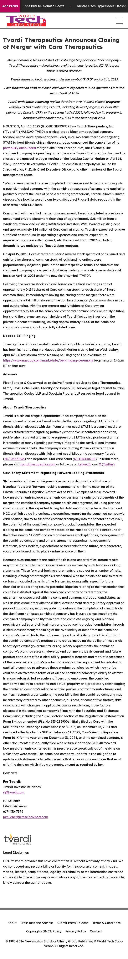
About (12, 923)
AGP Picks (10, 6)
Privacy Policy (75, 931)
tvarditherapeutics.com (37, 464)
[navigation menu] (119, 20)
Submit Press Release (73, 923)
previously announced (19, 148)
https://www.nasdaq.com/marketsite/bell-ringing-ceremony (48, 360)
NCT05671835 (14, 459)
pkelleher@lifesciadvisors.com (25, 817)
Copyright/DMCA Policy (43, 931)
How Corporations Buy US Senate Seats (36, 6)
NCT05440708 (84, 459)
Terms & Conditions (106, 923)
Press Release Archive (36, 923)
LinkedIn (84, 464)
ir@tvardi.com (13, 792)
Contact (96, 931)
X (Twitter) (107, 464)
